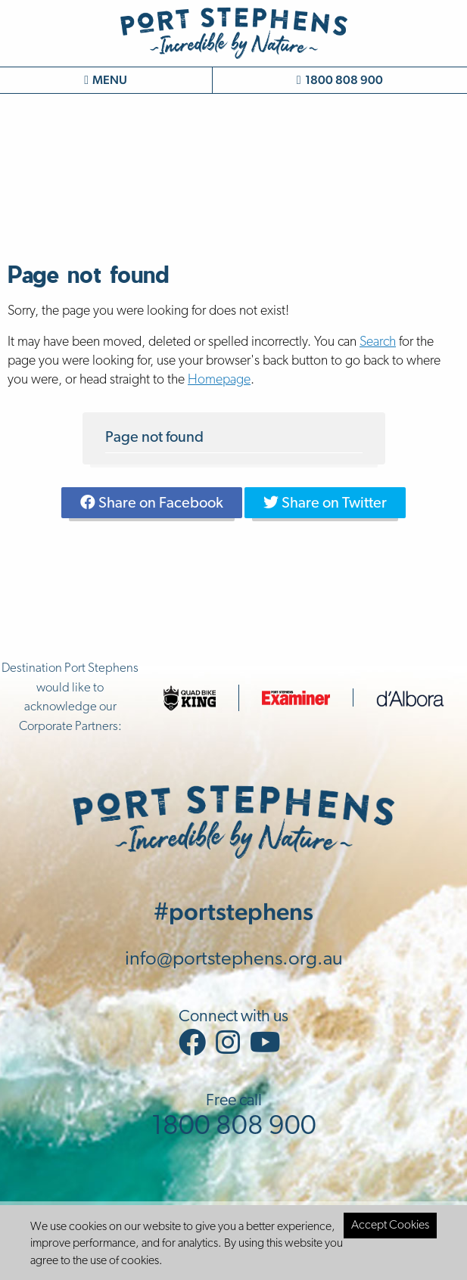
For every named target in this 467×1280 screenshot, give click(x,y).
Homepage (219, 380)
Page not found (154, 438)
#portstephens (233, 911)
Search (378, 342)
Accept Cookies (390, 1225)
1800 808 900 (340, 80)
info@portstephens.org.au (234, 959)
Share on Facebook (151, 503)
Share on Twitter (325, 503)
